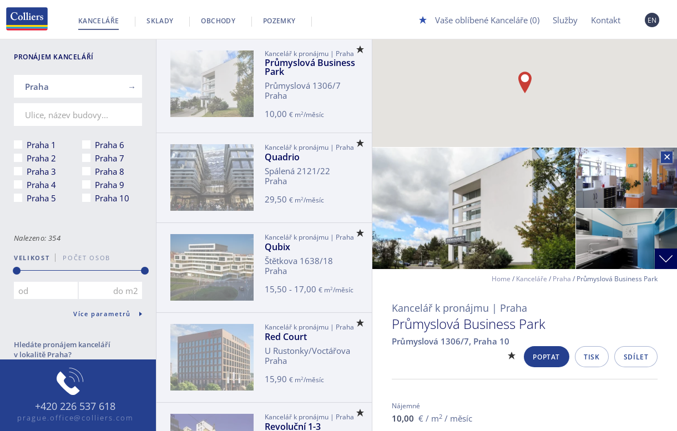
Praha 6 (109, 144)
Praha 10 (112, 198)
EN (652, 20)
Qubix (277, 247)
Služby (565, 20)
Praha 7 (109, 158)
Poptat (546, 357)
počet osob (82, 257)
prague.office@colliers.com (75, 418)
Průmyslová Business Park (310, 67)
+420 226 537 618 (75, 406)
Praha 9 (109, 184)
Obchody (218, 21)
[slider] (17, 271)
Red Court (286, 337)
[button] (525, 82)
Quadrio (282, 157)
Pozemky (279, 21)
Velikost (31, 257)
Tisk (591, 357)
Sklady (159, 21)
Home (501, 278)
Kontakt (605, 20)
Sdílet (636, 357)
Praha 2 (41, 158)
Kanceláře (98, 21)
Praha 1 (41, 144)
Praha (562, 278)
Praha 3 (41, 171)
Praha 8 (109, 171)
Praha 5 (41, 198)
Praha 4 (41, 184)
